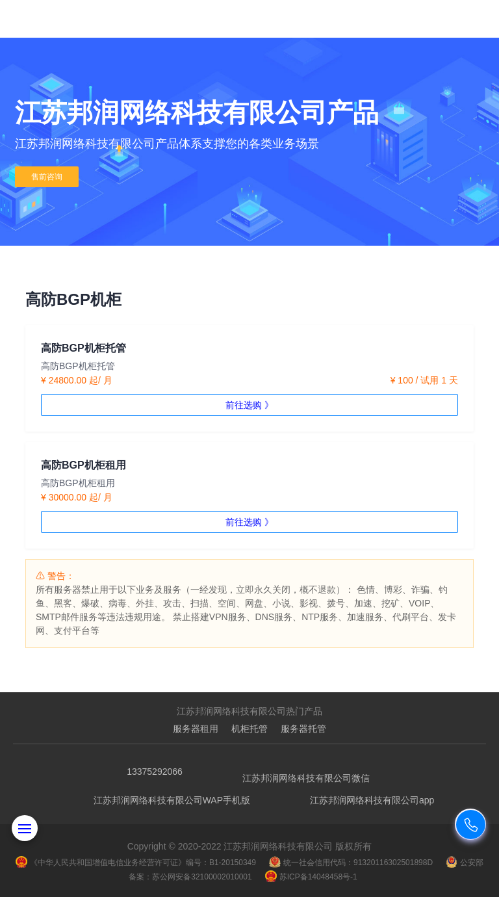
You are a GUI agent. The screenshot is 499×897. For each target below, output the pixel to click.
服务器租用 (195, 728)
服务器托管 (303, 728)
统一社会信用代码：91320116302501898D (351, 862)
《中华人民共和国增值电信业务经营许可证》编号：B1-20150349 (136, 862)
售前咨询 (46, 176)
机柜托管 (249, 728)
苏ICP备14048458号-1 (311, 876)
